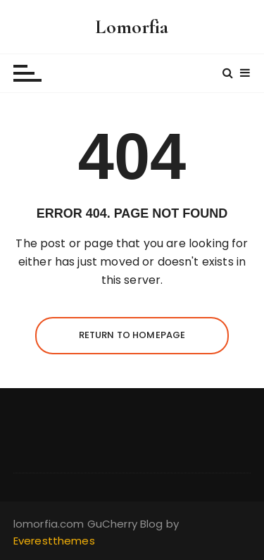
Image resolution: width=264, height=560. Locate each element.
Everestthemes (54, 540)
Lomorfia (131, 27)
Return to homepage (132, 335)
